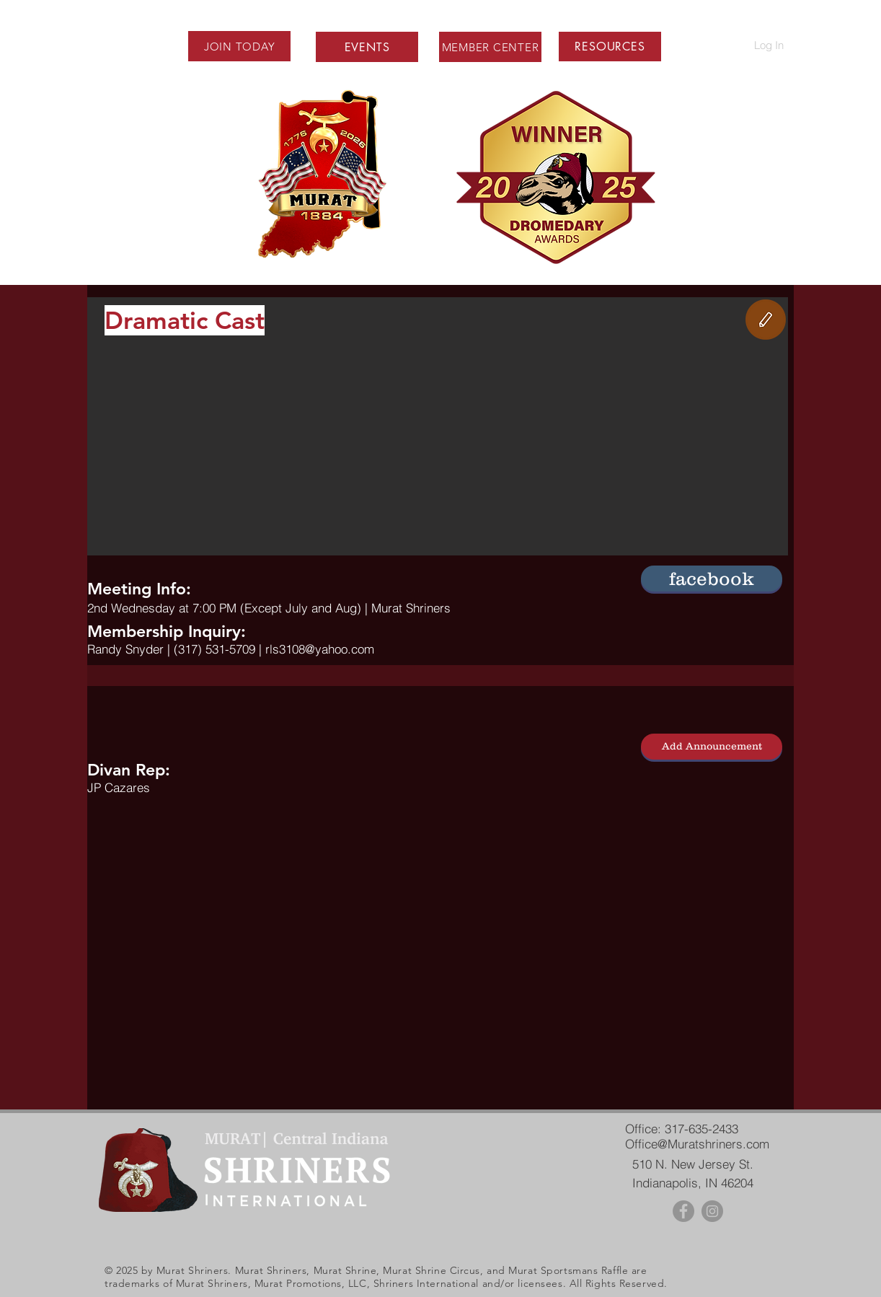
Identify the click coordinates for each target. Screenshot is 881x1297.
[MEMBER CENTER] (490, 47)
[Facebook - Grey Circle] (683, 1211)
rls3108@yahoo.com (319, 648)
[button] (609, 46)
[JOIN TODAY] (239, 46)
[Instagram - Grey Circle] (712, 1211)
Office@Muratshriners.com (697, 1143)
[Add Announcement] (711, 747)
